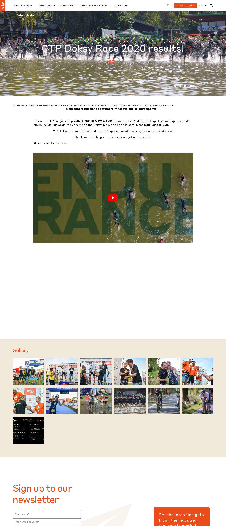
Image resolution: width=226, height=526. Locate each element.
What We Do (47, 5)
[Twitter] (180, 86)
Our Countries (22, 5)
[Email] (190, 86)
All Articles (25, 14)
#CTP (113, 61)
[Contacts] (168, 5)
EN (201, 5)
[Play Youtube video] (113, 198)
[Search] (211, 5)
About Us (67, 5)
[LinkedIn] (185, 86)
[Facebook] (174, 86)
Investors (121, 5)
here (63, 143)
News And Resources (94, 5)
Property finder (185, 5)
